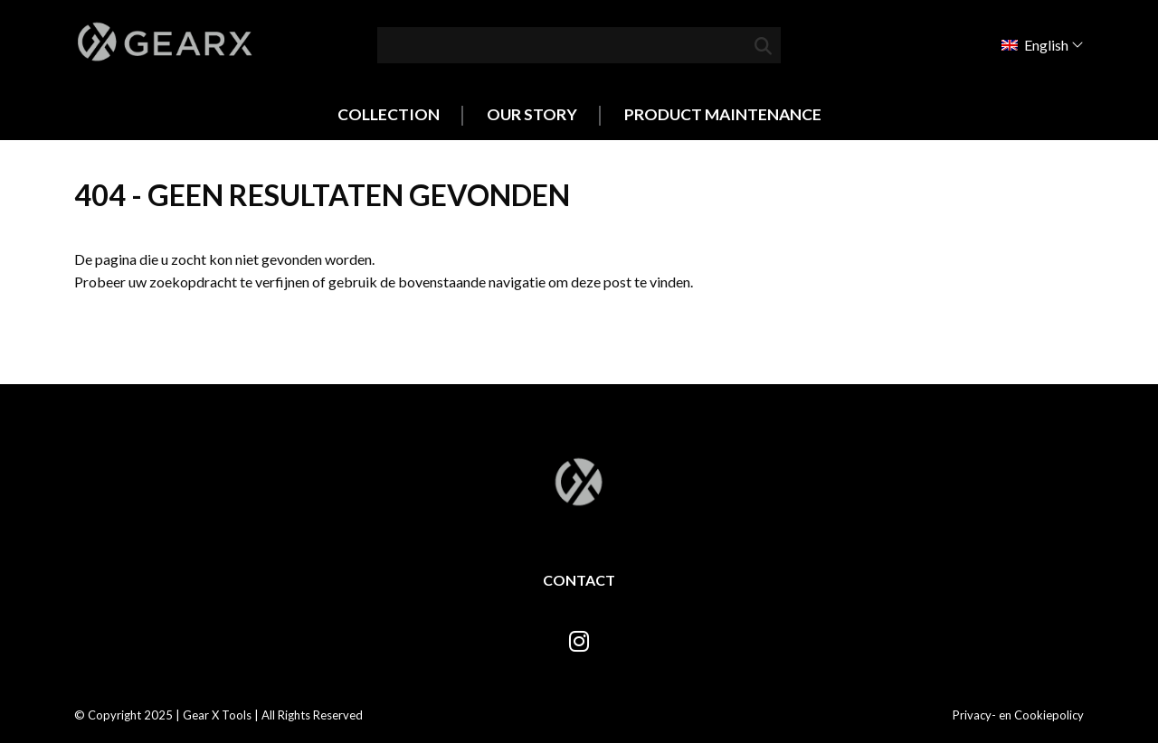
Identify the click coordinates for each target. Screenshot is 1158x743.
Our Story (532, 114)
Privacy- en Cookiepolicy (1018, 715)
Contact (579, 579)
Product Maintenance (722, 114)
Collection (388, 114)
